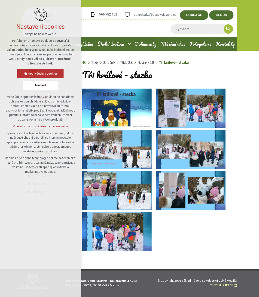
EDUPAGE (194, 15)
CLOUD (221, 15)
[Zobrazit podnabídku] (129, 44)
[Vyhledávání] (228, 29)
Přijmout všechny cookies (41, 73)
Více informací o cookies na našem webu (40, 126)
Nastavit (40, 85)
